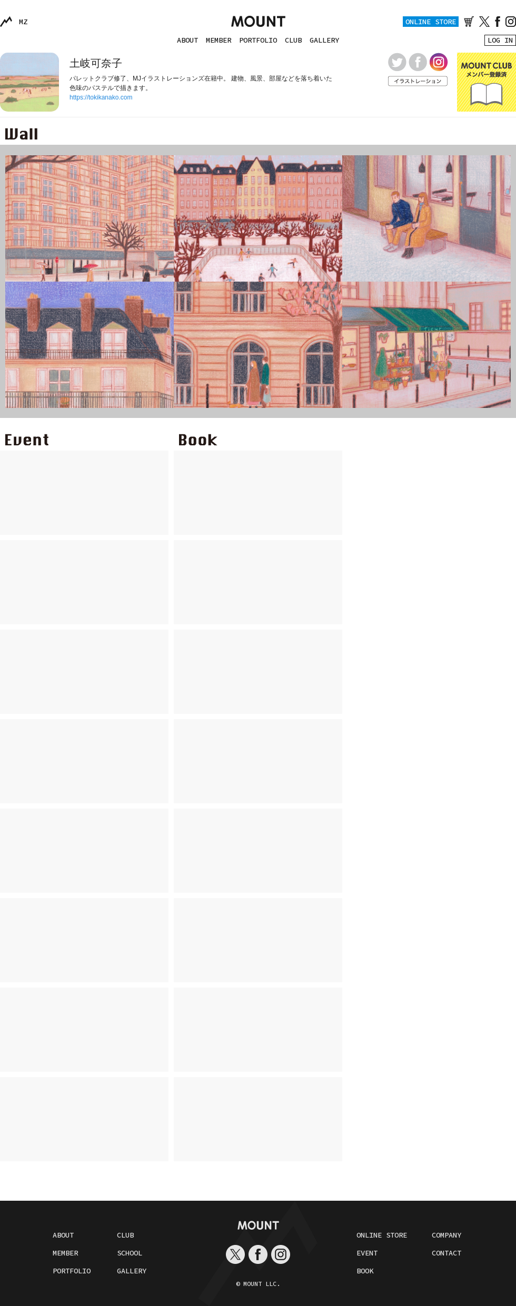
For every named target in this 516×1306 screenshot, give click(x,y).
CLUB (293, 40)
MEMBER (218, 40)
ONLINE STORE (430, 21)
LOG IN (500, 40)
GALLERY (324, 40)
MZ (23, 21)
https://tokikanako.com (101, 97)
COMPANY (446, 1235)
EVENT (367, 1253)
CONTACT (446, 1253)
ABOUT (187, 40)
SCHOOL (129, 1253)
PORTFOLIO (258, 40)
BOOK (364, 1270)
